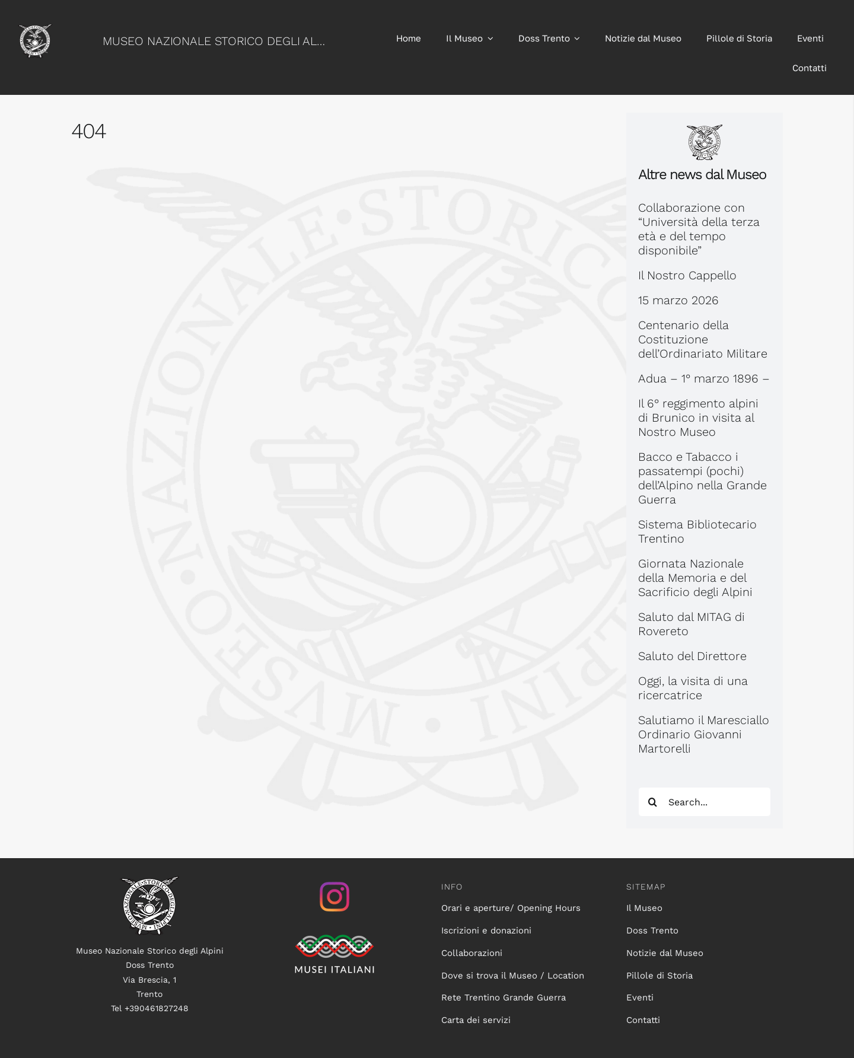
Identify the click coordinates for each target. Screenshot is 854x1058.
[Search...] (704, 802)
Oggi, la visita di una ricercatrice (693, 688)
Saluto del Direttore (692, 656)
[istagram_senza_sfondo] (334, 882)
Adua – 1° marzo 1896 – (704, 378)
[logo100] (149, 882)
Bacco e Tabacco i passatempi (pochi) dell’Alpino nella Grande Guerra (702, 478)
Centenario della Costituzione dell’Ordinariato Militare (702, 339)
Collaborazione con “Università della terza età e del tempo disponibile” (699, 228)
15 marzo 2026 (678, 300)
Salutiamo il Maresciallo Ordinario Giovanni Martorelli (703, 734)
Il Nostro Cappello (687, 275)
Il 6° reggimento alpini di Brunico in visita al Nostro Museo (698, 417)
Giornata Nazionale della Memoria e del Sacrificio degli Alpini (695, 577)
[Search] (653, 802)
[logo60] (35, 30)
